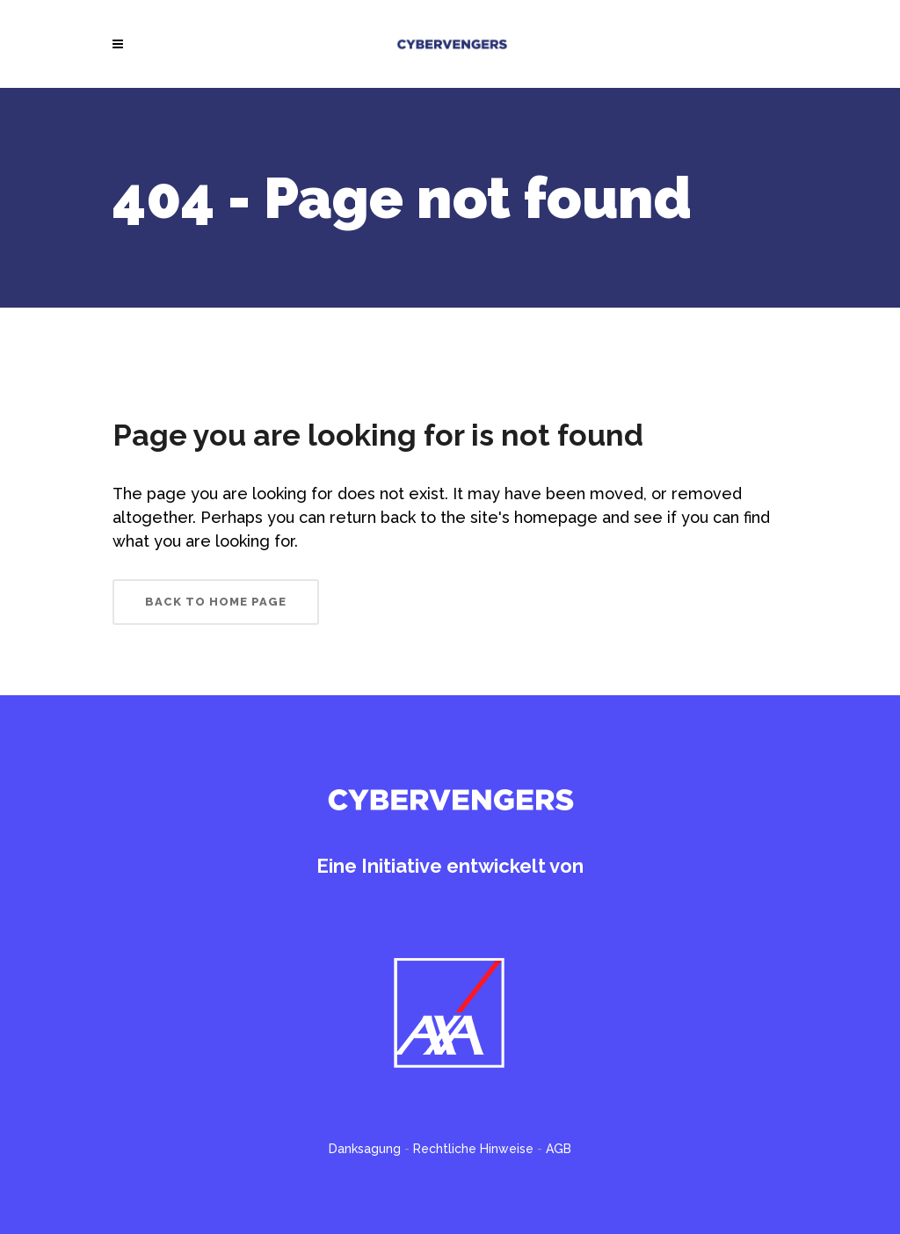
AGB (558, 1149)
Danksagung (365, 1149)
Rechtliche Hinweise (473, 1149)
